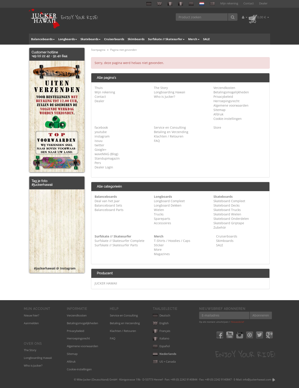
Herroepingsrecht (226, 101)
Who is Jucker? (164, 96)
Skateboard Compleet (229, 201)
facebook (101, 127)
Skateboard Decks (226, 205)
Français (161, 331)
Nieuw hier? (31, 315)
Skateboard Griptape (228, 223)
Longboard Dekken (167, 205)
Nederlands (164, 354)
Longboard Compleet (169, 201)
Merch (194, 39)
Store (217, 127)
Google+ (101, 149)
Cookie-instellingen (227, 119)
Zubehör (219, 227)
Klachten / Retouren (168, 136)
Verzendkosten (224, 88)
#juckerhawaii (42, 185)
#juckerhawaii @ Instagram (55, 268)
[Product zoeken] (202, 17)
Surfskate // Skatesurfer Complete (119, 241)
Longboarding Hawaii (169, 92)
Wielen (159, 210)
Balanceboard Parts (109, 210)
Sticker (159, 245)
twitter (99, 145)
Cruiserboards (114, 39)
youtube (101, 132)
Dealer (263, 3)
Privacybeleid (223, 96)
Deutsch (161, 315)
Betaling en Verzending (171, 132)
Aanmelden (31, 323)
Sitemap (219, 110)
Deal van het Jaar (107, 201)
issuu (99, 141)
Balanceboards (43, 39)
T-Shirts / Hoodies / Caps (172, 241)
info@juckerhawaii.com (257, 379)
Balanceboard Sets (108, 205)
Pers (98, 163)
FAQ (157, 141)
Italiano (161, 338)
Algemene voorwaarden (231, 105)
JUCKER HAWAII (106, 283)
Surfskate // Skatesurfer (166, 39)
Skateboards (90, 39)
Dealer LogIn (104, 167)
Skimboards (136, 39)
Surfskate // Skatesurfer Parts (116, 245)
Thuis (99, 88)
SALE (206, 39)
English (161, 323)
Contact (248, 3)
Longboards (67, 39)
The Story (161, 88)
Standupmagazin (107, 158)
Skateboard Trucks (227, 210)
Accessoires (162, 223)
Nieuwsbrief (237, 321)
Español (161, 346)
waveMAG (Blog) (106, 154)
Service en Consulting (170, 127)
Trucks (159, 214)
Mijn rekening (229, 3)
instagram (102, 136)
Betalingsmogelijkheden (231, 92)
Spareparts (162, 219)
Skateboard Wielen (227, 214)
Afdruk (218, 114)
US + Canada (164, 362)
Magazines (162, 254)
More (158, 249)
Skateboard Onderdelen (231, 219)
